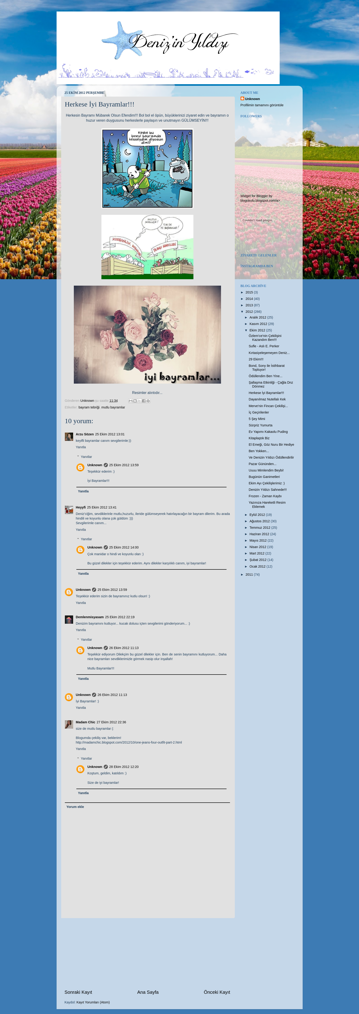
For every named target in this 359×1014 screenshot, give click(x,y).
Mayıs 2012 (258, 540)
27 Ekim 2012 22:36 (111, 722)
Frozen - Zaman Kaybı (265, 496)
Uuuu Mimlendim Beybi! (266, 470)
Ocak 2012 (258, 566)
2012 (250, 311)
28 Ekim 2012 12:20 (124, 767)
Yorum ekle (75, 807)
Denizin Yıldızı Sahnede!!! (268, 489)
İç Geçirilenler (259, 412)
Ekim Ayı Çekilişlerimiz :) (266, 483)
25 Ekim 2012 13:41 (102, 507)
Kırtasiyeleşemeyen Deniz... (269, 353)
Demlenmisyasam (90, 617)
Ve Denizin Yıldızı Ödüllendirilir (271, 457)
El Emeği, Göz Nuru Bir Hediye (271, 444)
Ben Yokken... (259, 451)
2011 (250, 574)
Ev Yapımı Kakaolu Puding (268, 432)
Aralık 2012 (258, 317)
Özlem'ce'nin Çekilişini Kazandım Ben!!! (265, 338)
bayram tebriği (88, 407)
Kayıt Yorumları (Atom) (93, 1002)
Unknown (94, 465)
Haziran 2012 (260, 534)
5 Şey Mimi (257, 419)
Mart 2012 (257, 553)
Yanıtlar (86, 457)
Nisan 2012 (258, 547)
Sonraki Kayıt (78, 992)
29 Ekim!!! (256, 359)
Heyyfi (81, 507)
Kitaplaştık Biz (259, 438)
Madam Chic (85, 722)
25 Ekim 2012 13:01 (110, 434)
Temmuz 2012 (260, 527)
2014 (250, 299)
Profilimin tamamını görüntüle (262, 105)
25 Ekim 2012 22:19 (120, 617)
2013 (250, 305)
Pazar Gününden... (262, 464)
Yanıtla (81, 447)
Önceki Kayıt (217, 992)
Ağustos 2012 (260, 521)
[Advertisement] (147, 953)
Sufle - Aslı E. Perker (264, 346)
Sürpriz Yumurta (260, 425)
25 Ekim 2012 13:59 (124, 465)
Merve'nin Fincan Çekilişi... (268, 406)
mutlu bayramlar (113, 407)
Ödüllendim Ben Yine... (265, 376)
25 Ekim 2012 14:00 (124, 547)
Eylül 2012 (258, 515)
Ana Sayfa (148, 992)
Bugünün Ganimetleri (264, 477)
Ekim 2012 (258, 330)
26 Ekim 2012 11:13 (124, 648)
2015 (250, 292)
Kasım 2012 (259, 324)
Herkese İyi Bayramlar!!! (266, 393)
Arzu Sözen (85, 434)
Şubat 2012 (258, 560)
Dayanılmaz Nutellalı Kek (267, 399)
